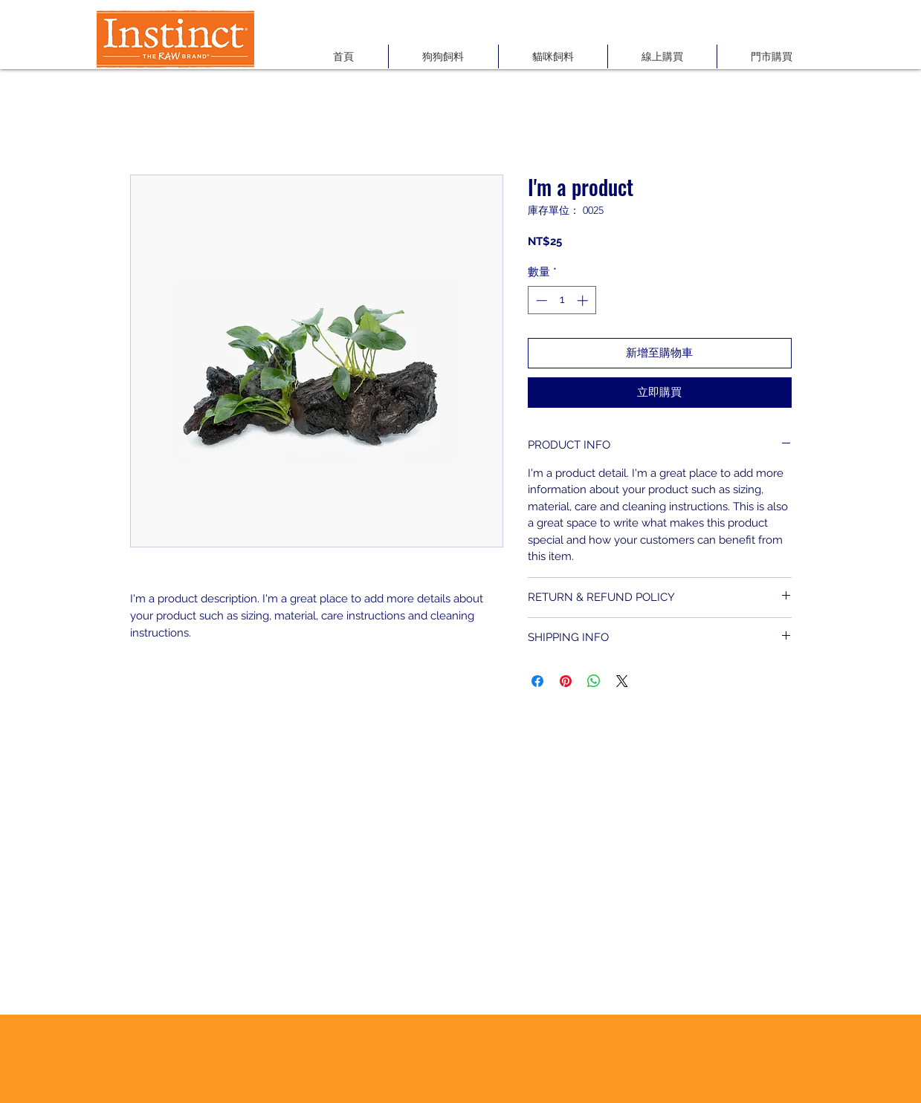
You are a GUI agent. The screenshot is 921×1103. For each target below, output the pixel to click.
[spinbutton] (561, 300)
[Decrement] (540, 300)
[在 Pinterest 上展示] (566, 681)
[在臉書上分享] (537, 681)
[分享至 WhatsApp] (594, 681)
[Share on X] (622, 681)
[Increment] (584, 300)
